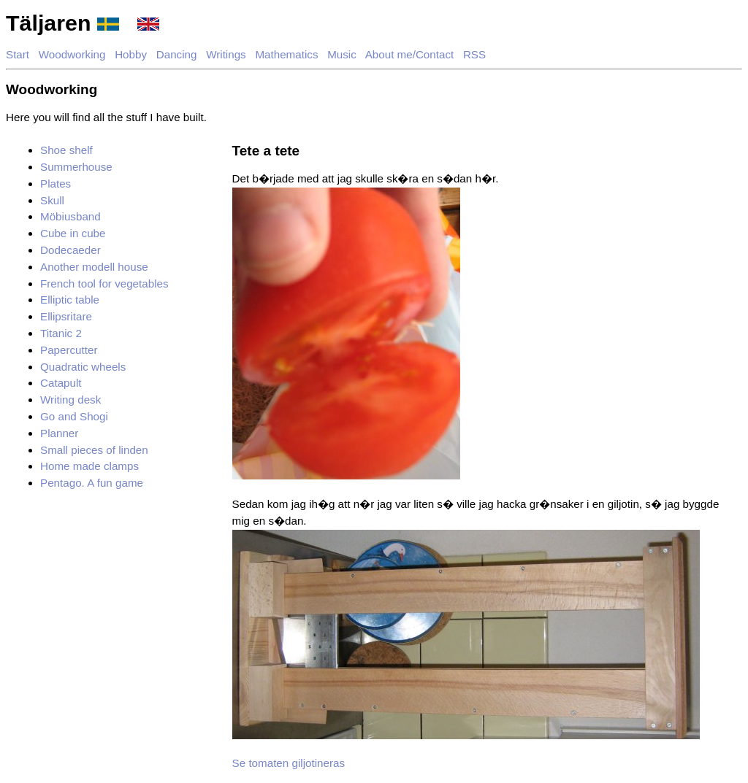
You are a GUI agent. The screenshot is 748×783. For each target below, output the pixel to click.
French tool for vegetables (104, 283)
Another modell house (94, 267)
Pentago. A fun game (91, 483)
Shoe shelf (66, 150)
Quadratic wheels (83, 366)
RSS (474, 54)
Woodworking (72, 54)
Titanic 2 (61, 333)
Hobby (131, 54)
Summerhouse (76, 167)
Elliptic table (69, 299)
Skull (52, 200)
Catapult (61, 383)
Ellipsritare (66, 316)
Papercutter (69, 350)
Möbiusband (70, 216)
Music (341, 54)
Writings (226, 54)
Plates (55, 183)
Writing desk (70, 399)
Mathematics (286, 54)
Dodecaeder (70, 250)
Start (17, 54)
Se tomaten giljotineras (289, 763)
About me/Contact (409, 54)
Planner (59, 433)
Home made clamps (89, 466)
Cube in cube (73, 233)
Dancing (176, 54)
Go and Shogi (74, 416)
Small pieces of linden (94, 450)
